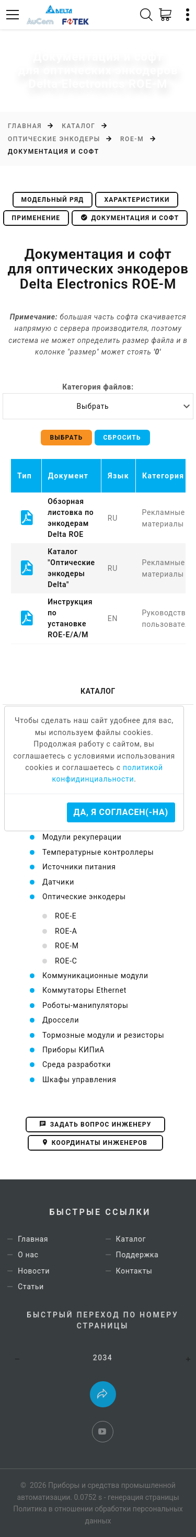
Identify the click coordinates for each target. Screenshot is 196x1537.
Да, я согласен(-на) (121, 812)
